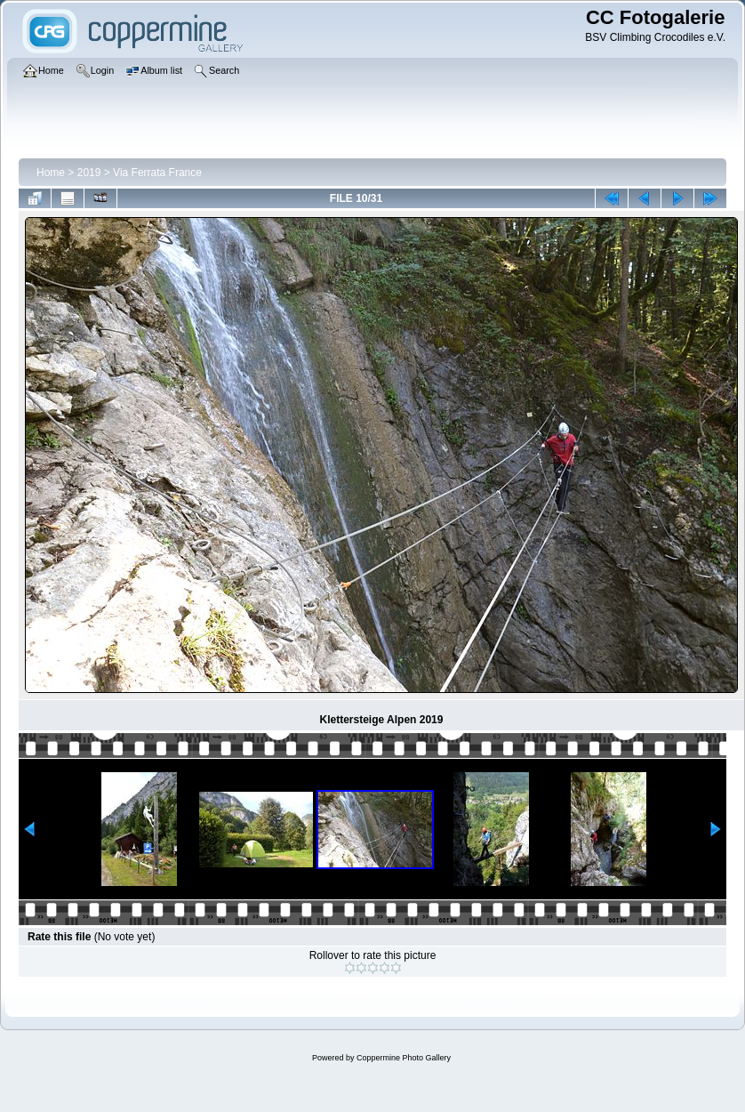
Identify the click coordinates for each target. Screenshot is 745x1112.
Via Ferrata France (157, 172)
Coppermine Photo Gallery (403, 1057)
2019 (89, 172)
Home (50, 172)
